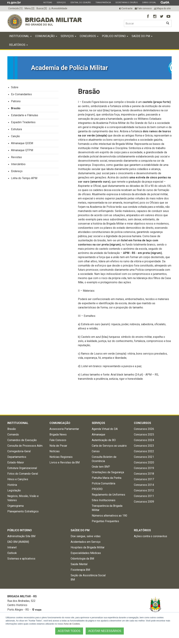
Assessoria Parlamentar (64, 429)
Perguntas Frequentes (105, 521)
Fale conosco (143, 8)
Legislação (14, 490)
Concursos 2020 (144, 462)
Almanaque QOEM (22, 143)
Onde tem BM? (101, 466)
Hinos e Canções (17, 479)
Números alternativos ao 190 (109, 515)
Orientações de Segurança (108, 472)
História (12, 484)
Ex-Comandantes (21, 94)
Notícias (47, 2)
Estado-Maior (15, 462)
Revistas (16, 157)
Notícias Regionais (61, 457)
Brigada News (58, 434)
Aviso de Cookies (72, 624)
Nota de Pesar (58, 445)
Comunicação (46, 36)
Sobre (14, 87)
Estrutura (16, 129)
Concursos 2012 (144, 490)
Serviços (61, 2)
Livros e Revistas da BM (64, 462)
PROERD (97, 489)
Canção (15, 136)
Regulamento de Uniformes (108, 494)
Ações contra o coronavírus (150, 536)
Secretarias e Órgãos (126, 2)
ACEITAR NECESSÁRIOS (104, 630)
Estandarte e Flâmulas (24, 115)
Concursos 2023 (144, 445)
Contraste (126, 8)
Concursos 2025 (144, 434)
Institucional (20, 36)
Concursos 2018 (144, 473)
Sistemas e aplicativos (21, 558)
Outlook (12, 553)
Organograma (15, 505)
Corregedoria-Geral (19, 451)
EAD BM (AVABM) (18, 541)
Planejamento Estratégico (23, 511)
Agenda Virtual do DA (105, 429)
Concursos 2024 (144, 440)
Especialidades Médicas (86, 553)
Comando (13, 434)
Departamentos (16, 457)
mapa (36, 609)
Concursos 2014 (144, 484)
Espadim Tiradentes (23, 122)
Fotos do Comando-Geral (22, 473)
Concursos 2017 (144, 479)
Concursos (89, 36)
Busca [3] (42, 8)
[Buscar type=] (144, 23)
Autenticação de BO (104, 440)
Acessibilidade (58, 8)
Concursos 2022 (144, 451)
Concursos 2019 (144, 468)
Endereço (17, 171)
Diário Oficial (149, 2)
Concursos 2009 (144, 501)
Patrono (16, 101)
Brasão (15, 108)
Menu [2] (29, 8)
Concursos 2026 (144, 429)
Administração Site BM (21, 536)
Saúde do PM (142, 36)
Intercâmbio (18, 164)
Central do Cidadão (80, 2)
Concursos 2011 (144, 496)
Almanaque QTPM (22, 150)
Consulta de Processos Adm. (25, 445)
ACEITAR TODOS (69, 630)
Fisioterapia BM (80, 569)
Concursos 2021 (144, 457)
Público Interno (115, 36)
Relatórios (18, 44)
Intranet (12, 547)
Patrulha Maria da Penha (106, 478)
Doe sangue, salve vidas (86, 536)
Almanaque (98, 434)
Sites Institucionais (103, 500)
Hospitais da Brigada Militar (88, 547)
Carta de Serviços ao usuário (109, 445)
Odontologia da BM (82, 558)
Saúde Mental (79, 564)
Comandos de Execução (22, 440)
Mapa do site (162, 8)
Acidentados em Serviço (86, 541)
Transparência (103, 2)
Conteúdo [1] (15, 8)
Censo (96, 451)
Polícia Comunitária (103, 483)
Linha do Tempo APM (24, 178)
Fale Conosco (57, 440)
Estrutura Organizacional (22, 468)
